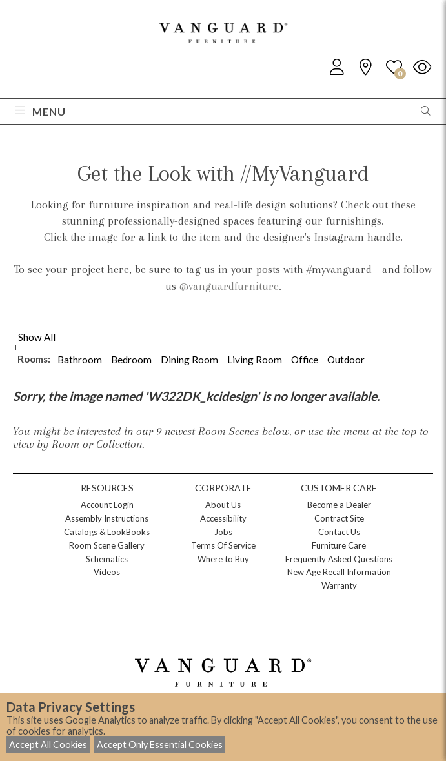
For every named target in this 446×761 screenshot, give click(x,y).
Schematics (107, 559)
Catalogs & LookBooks (107, 532)
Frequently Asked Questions (338, 559)
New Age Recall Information (339, 572)
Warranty (339, 585)
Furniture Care (339, 545)
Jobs (223, 532)
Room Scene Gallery (107, 545)
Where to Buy (223, 559)
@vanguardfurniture (229, 285)
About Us (223, 505)
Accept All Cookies (48, 744)
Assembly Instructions (106, 518)
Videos (107, 572)
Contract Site (339, 518)
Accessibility (223, 518)
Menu (40, 111)
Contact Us (339, 532)
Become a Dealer (339, 505)
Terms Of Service (223, 545)
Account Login (107, 505)
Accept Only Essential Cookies (160, 744)
